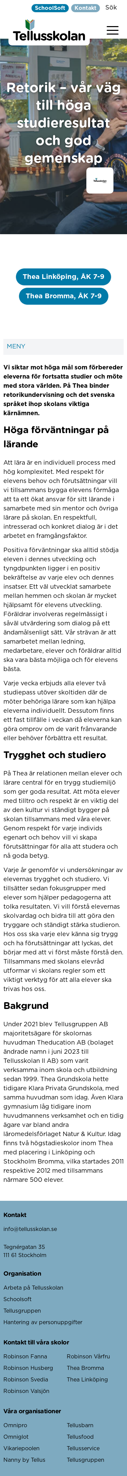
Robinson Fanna (25, 1356)
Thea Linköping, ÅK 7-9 (63, 277)
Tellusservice (83, 1448)
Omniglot (15, 1437)
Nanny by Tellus (24, 1460)
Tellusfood (80, 1437)
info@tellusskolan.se (30, 1229)
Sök (111, 8)
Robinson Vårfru (88, 1356)
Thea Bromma (85, 1368)
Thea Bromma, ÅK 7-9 (64, 296)
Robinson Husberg (28, 1368)
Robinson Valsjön (26, 1391)
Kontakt (86, 8)
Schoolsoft (17, 1299)
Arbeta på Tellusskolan (33, 1288)
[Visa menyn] (113, 29)
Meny (63, 346)
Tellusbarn (80, 1425)
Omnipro (15, 1425)
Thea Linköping (87, 1379)
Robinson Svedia (25, 1379)
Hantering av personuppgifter (42, 1322)
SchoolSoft (50, 8)
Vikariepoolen (21, 1448)
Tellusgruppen (22, 1311)
